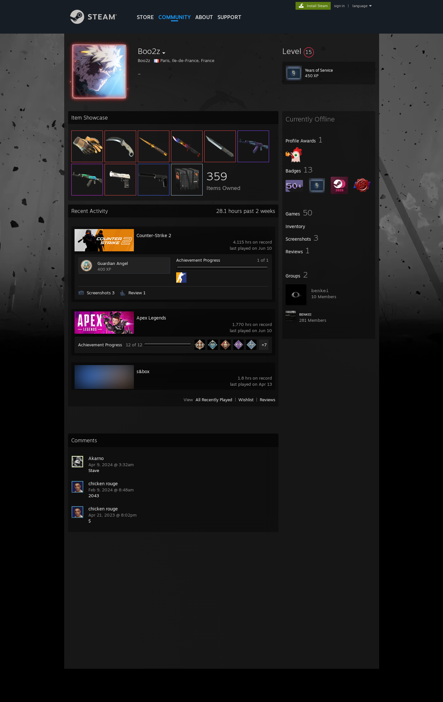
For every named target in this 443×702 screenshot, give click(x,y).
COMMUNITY (174, 17)
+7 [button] (264, 344)
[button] (328, 51)
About (204, 17)
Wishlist (246, 399)
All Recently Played (214, 399)
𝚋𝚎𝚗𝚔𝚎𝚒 (320, 290)
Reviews (267, 399)
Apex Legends (151, 317)
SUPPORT (229, 17)
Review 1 (137, 292)
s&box (142, 371)
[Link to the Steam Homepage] (98, 22)
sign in (339, 6)
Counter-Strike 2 (153, 235)
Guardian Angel (112, 263)
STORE (145, 17)
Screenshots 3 (101, 292)
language (359, 6)
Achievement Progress (198, 260)
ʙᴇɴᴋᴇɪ (305, 314)
